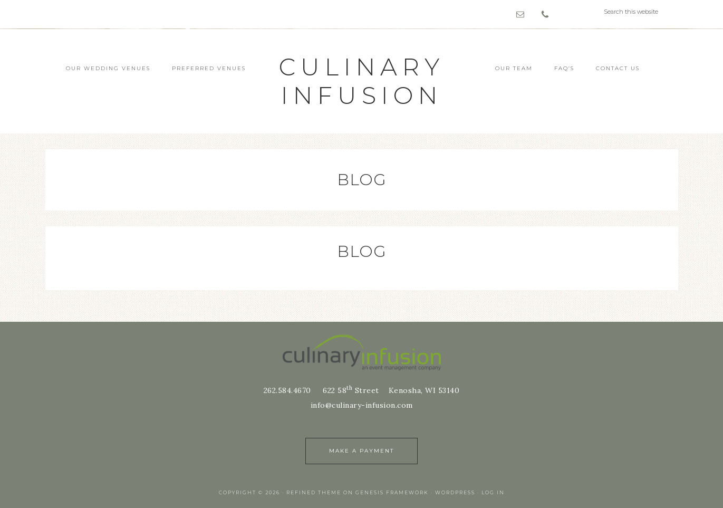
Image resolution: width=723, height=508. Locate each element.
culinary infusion (362, 81)
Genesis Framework (392, 492)
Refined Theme (313, 492)
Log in (493, 492)
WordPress (455, 492)
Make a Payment (361, 450)
